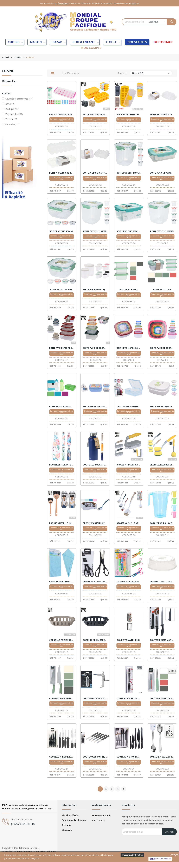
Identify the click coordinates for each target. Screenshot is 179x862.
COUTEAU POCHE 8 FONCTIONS (95, 698)
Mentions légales (70, 815)
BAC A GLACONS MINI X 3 (95, 114)
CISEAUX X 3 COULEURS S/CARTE (128, 581)
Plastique (11, 109)
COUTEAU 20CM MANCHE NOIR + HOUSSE (162, 640)
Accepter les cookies (160, 858)
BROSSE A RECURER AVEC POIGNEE (128, 464)
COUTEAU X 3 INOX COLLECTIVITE (128, 698)
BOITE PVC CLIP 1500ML (61, 231)
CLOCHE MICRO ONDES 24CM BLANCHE (162, 581)
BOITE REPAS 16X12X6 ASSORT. (95, 406)
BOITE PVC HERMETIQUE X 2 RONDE (95, 289)
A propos (66, 825)
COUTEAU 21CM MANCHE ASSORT (61, 698)
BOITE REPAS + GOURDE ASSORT (61, 406)
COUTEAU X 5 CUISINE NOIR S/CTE (95, 756)
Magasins (67, 830)
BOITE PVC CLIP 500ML (61, 289)
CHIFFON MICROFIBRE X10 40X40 (61, 581)
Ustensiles (12, 124)
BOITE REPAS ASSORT (129, 406)
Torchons (11, 119)
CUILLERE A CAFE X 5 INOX (162, 756)
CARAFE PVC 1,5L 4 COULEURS (162, 523)
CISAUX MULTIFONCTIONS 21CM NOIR (95, 581)
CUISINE (8, 71)
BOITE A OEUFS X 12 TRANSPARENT (61, 173)
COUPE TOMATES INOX (128, 640)
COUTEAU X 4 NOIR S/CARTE (61, 756)
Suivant (123, 789)
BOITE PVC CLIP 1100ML (129, 173)
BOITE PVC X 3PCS (129, 289)
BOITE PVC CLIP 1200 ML (162, 173)
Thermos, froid (14, 114)
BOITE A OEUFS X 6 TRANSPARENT (95, 173)
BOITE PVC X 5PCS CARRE (95, 348)
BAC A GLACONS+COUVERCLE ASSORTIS (128, 114)
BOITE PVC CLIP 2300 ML (128, 231)
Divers (9, 103)
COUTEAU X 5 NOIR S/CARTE (128, 756)
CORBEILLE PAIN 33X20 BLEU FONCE (95, 640)
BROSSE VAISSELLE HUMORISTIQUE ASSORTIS (61, 523)
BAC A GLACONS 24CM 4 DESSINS (61, 114)
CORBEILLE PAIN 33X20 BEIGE (61, 640)
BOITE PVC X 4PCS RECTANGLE (61, 348)
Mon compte (98, 820)
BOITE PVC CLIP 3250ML (162, 231)
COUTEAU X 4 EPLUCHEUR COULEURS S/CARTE (162, 698)
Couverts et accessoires (18, 98)
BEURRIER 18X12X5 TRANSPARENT (162, 114)
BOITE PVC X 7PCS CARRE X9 (162, 348)
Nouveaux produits (101, 815)
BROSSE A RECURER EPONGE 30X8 (162, 464)
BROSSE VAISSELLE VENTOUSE (95, 523)
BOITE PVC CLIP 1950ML (95, 231)
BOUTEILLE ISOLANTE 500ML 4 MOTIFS (61, 464)
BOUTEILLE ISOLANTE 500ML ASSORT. (95, 464)
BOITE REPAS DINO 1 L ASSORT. (162, 406)
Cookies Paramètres (132, 855)
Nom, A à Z (151, 73)
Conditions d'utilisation (74, 820)
